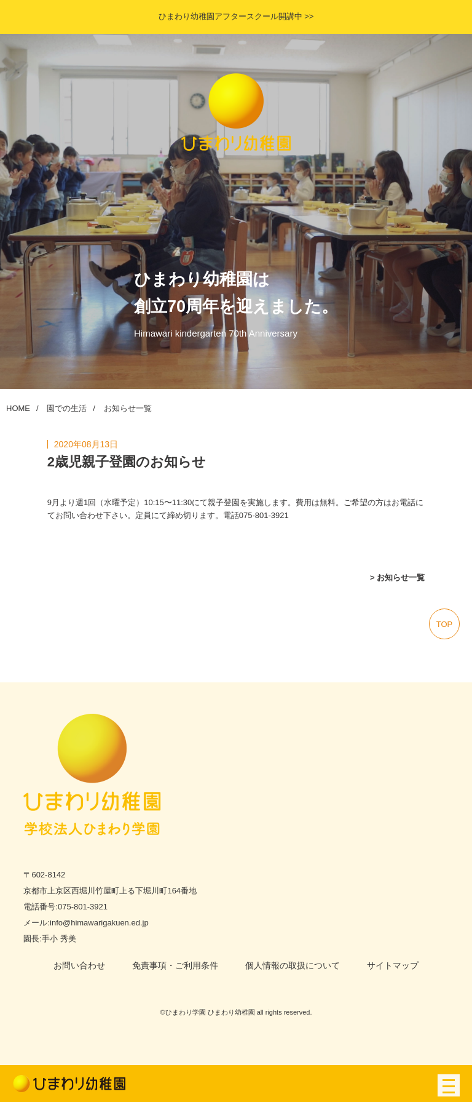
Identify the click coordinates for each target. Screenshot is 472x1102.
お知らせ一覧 (128, 408)
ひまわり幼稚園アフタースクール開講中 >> (236, 16)
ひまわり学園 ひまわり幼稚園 (210, 1012)
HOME (18, 408)
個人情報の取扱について (292, 965)
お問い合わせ (79, 965)
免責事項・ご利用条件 (175, 965)
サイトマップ (393, 965)
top (444, 624)
